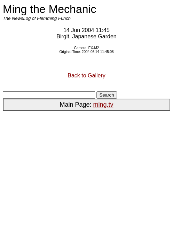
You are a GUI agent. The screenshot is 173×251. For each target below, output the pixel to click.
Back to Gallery (86, 75)
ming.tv (103, 104)
